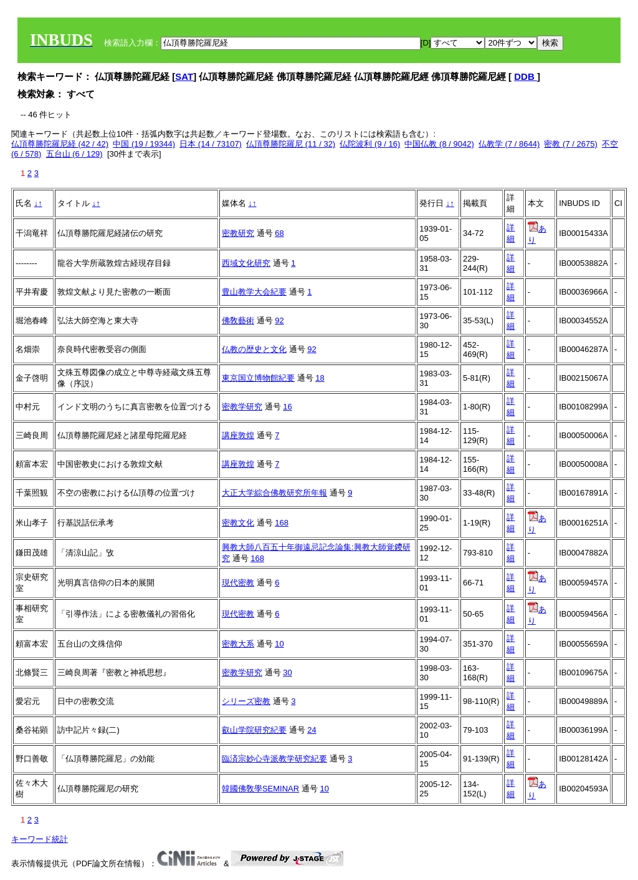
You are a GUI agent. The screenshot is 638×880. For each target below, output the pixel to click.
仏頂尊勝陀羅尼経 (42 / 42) (59, 144)
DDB (525, 76)
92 (279, 320)
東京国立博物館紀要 (258, 378)
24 (311, 730)
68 (279, 233)
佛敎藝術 (238, 320)
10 (279, 643)
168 (281, 522)
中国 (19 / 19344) (144, 144)
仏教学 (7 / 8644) (509, 144)
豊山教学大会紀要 (254, 291)
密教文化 (238, 522)
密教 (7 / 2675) (570, 144)
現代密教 (238, 582)
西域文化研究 (246, 263)
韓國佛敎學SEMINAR (260, 788)
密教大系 (238, 643)
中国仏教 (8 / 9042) (439, 144)
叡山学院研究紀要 (254, 730)
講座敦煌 (238, 435)
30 (287, 672)
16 (287, 406)
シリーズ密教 (246, 701)
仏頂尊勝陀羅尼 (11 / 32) (290, 144)
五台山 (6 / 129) (74, 154)
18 (319, 378)
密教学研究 (242, 406)
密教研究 (238, 233)
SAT (184, 76)
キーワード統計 (39, 839)
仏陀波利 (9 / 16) (370, 144)
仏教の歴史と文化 (254, 349)
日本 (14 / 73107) (210, 144)
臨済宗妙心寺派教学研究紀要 (274, 758)
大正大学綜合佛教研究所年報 (274, 492)
